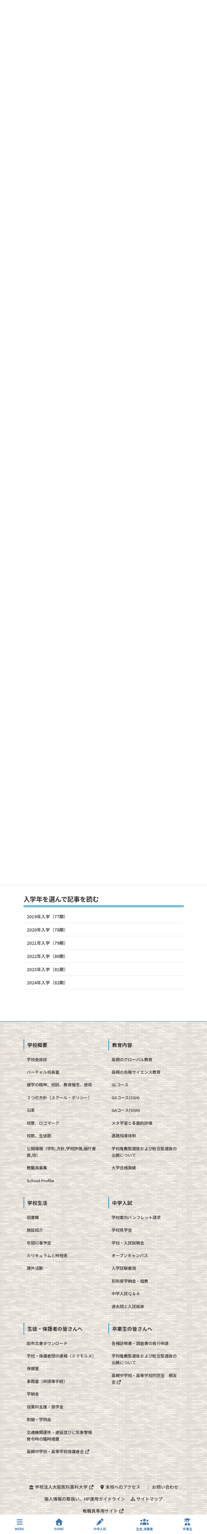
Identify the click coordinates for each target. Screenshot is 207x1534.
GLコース (120, 1085)
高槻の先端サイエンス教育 (136, 1072)
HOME (59, 1525)
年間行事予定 (39, 1243)
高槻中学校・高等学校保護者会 (58, 1451)
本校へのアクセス (119, 1487)
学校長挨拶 (37, 1059)
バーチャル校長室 (43, 1072)
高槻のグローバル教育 (132, 1059)
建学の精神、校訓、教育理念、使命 (59, 1085)
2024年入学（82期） (47, 982)
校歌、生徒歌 (39, 1136)
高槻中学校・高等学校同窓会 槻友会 (144, 1378)
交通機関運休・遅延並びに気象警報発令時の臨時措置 (59, 1435)
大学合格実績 (124, 1168)
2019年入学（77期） (47, 916)
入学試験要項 (124, 1268)
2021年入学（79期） (47, 943)
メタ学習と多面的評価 (132, 1123)
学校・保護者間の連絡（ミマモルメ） (61, 1356)
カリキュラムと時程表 (47, 1255)
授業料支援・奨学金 (45, 1407)
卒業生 (187, 1525)
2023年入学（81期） (47, 969)
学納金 (33, 1394)
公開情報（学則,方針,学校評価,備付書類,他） (61, 1151)
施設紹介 (35, 1230)
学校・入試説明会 (128, 1243)
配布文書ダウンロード (47, 1343)
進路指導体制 (124, 1136)
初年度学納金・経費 (130, 1281)
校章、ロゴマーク (43, 1123)
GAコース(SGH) (126, 1110)
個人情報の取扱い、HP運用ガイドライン (84, 1499)
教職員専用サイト (103, 1511)
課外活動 (35, 1268)
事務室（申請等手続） (47, 1381)
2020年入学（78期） (47, 930)
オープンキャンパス (130, 1255)
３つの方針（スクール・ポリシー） (59, 1097)
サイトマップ (146, 1499)
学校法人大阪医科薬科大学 (61, 1487)
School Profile (40, 1181)
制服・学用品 (39, 1419)
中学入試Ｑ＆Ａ (126, 1293)
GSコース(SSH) (126, 1097)
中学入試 (100, 1525)
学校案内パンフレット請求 (136, 1217)
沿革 (31, 1110)
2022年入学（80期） (47, 956)
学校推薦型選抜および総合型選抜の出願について (144, 1151)
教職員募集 (37, 1168)
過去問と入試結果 (128, 1306)
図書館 (33, 1217)
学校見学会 (122, 1230)
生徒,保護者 (144, 1525)
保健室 (33, 1368)
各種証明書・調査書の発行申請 (140, 1343)
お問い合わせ (162, 1487)
